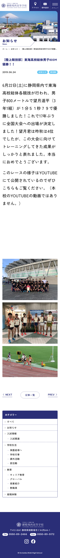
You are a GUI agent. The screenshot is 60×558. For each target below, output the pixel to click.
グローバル (16, 479)
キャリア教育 (17, 474)
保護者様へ (16, 450)
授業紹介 (15, 483)
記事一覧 (30, 395)
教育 (9, 469)
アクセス (35, 5)
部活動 (13, 463)
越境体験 (12, 494)
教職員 (13, 487)
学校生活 (12, 445)
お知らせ (12, 427)
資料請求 (45, 5)
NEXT (7, 394)
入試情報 (12, 433)
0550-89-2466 (18, 534)
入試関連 (15, 438)
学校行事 (15, 454)
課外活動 (15, 458)
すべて (10, 421)
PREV (53, 394)
